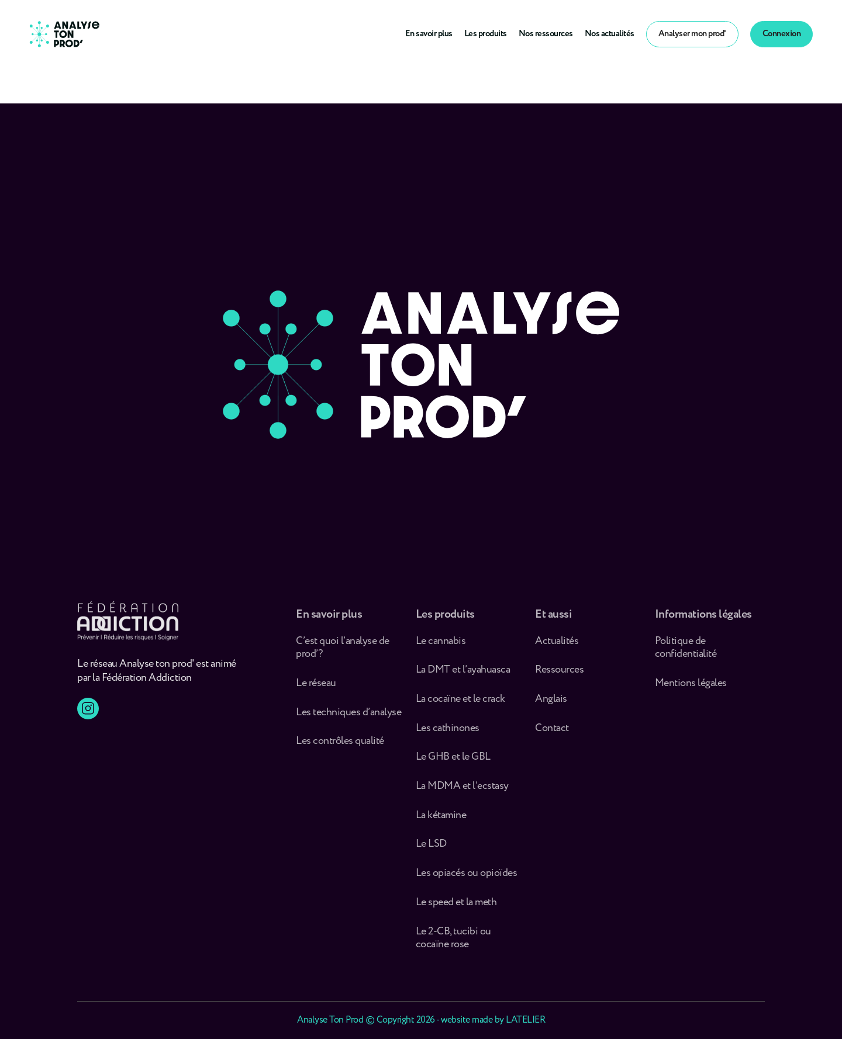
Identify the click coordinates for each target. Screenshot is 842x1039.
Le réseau (317, 686)
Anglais (551, 702)
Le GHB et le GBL (453, 760)
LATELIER (525, 1020)
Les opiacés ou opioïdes (466, 876)
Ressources (559, 673)
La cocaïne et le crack (460, 702)
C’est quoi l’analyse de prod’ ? (342, 651)
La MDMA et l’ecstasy (462, 789)
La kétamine (441, 818)
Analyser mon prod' (692, 33)
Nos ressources (546, 33)
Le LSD (431, 847)
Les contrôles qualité (340, 744)
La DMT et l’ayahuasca (463, 673)
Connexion (781, 33)
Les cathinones (447, 731)
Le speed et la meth (456, 905)
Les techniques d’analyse (350, 715)
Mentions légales (691, 686)
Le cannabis (441, 644)
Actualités (556, 644)
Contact (552, 731)
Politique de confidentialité (686, 651)
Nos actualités (609, 33)
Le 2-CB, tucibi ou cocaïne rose (453, 941)
